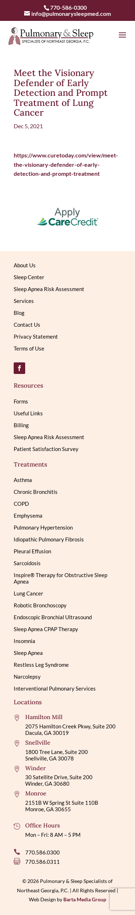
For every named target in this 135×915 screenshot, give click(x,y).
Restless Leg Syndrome (41, 664)
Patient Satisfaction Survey (46, 449)
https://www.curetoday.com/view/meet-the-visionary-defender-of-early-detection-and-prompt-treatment (66, 164)
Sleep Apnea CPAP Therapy (46, 629)
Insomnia (24, 641)
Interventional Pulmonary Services (55, 688)
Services (24, 301)
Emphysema (28, 515)
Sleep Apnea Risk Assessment (49, 289)
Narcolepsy (27, 676)
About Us (25, 265)
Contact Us (27, 324)
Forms (21, 401)
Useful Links (28, 413)
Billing (21, 425)
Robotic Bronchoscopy (40, 605)
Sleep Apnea (28, 653)
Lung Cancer (28, 593)
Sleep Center (29, 277)
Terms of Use (29, 348)
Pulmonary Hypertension (43, 527)
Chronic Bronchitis (36, 491)
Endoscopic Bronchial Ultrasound (53, 617)
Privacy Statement (36, 336)
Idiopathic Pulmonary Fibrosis (49, 539)
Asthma (23, 480)
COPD (21, 503)
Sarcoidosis (27, 563)
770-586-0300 (68, 7)
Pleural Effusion (32, 551)
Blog (19, 312)
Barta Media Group (84, 899)
